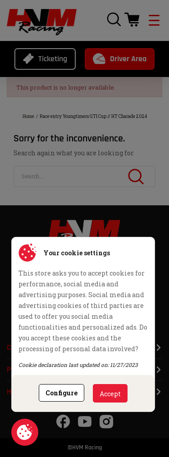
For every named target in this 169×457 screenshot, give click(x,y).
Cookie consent (25, 432)
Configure (62, 393)
